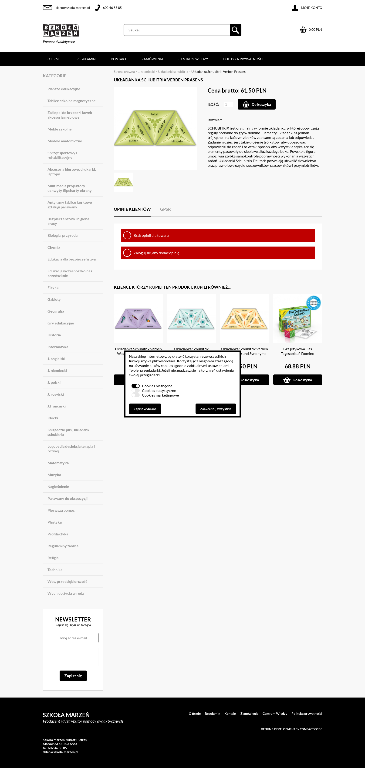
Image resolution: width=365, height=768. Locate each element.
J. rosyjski (55, 394)
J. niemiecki (57, 370)
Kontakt (118, 59)
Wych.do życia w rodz (65, 593)
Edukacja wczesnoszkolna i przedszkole (69, 273)
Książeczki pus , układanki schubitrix (68, 432)
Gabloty (54, 299)
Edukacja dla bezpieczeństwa (71, 259)
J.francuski (56, 406)
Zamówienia (152, 59)
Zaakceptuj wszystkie (215, 409)
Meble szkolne (59, 129)
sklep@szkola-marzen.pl (73, 8)
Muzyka (54, 474)
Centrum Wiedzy (193, 59)
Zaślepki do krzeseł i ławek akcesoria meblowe (69, 114)
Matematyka (58, 463)
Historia (54, 335)
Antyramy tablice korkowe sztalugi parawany (69, 204)
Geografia (55, 311)
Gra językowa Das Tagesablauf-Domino (297, 351)
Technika (54, 569)
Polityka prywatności (243, 59)
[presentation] (73, 657)
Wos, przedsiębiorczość (67, 581)
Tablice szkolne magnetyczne (71, 100)
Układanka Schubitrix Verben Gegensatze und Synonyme (244, 351)
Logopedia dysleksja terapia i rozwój (71, 448)
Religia (52, 557)
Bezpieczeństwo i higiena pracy (68, 221)
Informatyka (57, 346)
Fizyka (52, 287)
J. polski (54, 382)
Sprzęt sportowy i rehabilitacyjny (62, 155)
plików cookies (164, 361)
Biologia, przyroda (62, 235)
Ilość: (213, 104)
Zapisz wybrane (145, 409)
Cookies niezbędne (157, 386)
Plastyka (54, 522)
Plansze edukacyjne (63, 89)
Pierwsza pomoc (61, 510)
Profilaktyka (57, 534)
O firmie (54, 59)
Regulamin (86, 59)
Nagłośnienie (58, 486)
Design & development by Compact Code (291, 729)
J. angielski (56, 358)
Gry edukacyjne (60, 323)
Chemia (53, 247)
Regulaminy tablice (63, 546)
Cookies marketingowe (160, 395)
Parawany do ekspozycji (67, 498)
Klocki (52, 418)
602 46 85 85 (112, 8)
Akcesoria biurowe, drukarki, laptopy (71, 171)
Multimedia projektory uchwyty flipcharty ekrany (69, 188)
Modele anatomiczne (64, 141)
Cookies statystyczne (159, 390)
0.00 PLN (315, 29)
